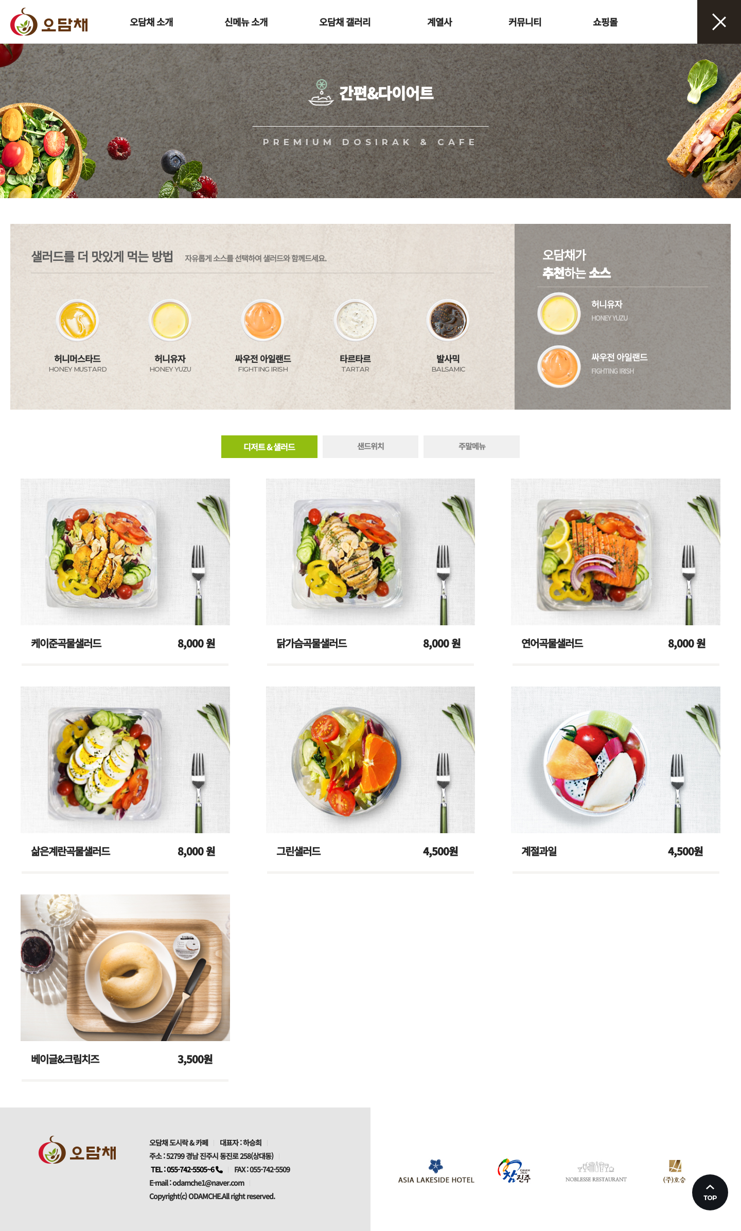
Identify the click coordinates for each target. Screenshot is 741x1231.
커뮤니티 (524, 21)
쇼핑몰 (605, 21)
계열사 (439, 21)
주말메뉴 (471, 446)
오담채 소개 (151, 21)
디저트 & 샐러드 (269, 447)
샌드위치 (370, 446)
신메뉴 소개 (246, 21)
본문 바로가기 (0, 0)
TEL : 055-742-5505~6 (186, 1169)
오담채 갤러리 (344, 21)
